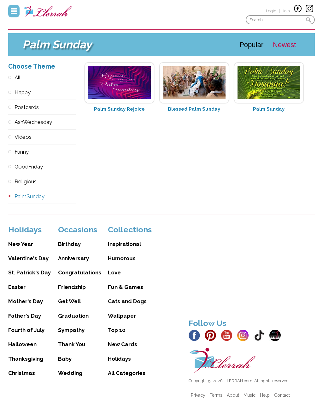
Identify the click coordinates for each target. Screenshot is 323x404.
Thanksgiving (25, 359)
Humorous (122, 258)
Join (286, 11)
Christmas (21, 373)
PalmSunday (29, 196)
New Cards (122, 344)
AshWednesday (33, 122)
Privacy (198, 395)
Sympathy (71, 330)
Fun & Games (125, 287)
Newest (284, 45)
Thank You (71, 344)
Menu (14, 11)
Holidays (119, 359)
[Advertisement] (252, 269)
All (18, 77)
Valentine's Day (28, 258)
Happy (23, 92)
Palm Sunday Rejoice (119, 109)
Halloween (22, 344)
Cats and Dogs (127, 301)
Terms (216, 395)
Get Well (69, 301)
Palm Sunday (269, 109)
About (233, 395)
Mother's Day (25, 301)
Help (265, 395)
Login (271, 11)
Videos (23, 137)
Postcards (27, 107)
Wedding (70, 373)
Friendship (72, 287)
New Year (20, 244)
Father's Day (24, 316)
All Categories (126, 373)
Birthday (69, 244)
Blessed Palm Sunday (194, 109)
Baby (65, 359)
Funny (22, 152)
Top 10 (117, 330)
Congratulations (79, 272)
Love (114, 272)
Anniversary (73, 258)
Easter (17, 287)
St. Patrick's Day (29, 272)
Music (249, 395)
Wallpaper (122, 316)
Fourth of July (26, 330)
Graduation (73, 316)
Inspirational (124, 244)
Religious (26, 181)
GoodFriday (29, 166)
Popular (251, 45)
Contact (282, 395)
